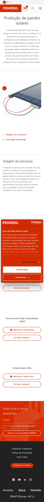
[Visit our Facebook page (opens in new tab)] (13, 479)
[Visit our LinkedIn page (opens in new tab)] (25, 480)
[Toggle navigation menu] (40, 8)
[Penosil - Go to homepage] (11, 8)
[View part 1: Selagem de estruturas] (15, 135)
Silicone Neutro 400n (22, 368)
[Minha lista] (25, 8)
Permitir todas (22, 269)
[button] (7, 2)
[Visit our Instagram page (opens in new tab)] (30, 479)
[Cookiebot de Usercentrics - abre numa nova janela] (31, 222)
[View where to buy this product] (22, 288)
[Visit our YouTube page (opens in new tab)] (19, 479)
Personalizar (22, 277)
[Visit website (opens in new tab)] (8, 490)
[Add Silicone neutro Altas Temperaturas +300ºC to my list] (22, 330)
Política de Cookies (22, 465)
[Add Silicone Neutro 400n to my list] (22, 377)
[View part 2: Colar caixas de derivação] (14, 140)
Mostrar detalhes (30, 262)
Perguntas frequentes (22, 449)
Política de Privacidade (25, 426)
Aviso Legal (22, 457)
